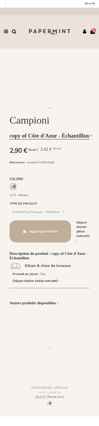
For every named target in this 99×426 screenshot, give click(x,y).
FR (93, 4)
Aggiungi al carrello (40, 231)
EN (86, 4)
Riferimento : (18, 162)
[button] (49, 108)
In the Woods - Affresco (49, 387)
